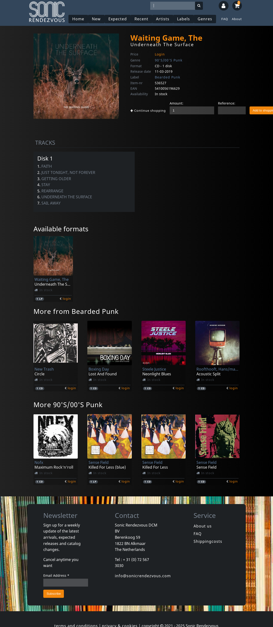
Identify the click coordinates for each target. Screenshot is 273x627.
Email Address (56, 575)
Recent (141, 19)
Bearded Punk (167, 77)
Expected (117, 19)
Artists (162, 19)
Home (78, 19)
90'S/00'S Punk (168, 60)
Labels (183, 19)
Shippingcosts (208, 541)
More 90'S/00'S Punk (68, 404)
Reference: (226, 103)
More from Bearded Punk (76, 311)
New (96, 19)
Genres (205, 19)
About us (203, 526)
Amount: (176, 103)
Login (160, 54)
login (67, 298)
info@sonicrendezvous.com (143, 575)
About (237, 19)
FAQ (224, 19)
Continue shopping (148, 110)
